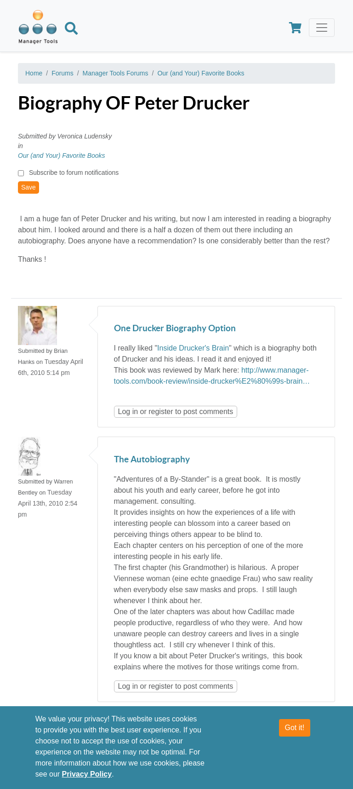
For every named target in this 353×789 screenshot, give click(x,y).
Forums (62, 73)
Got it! (295, 733)
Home (33, 73)
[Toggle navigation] (322, 27)
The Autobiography (152, 459)
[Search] (71, 30)
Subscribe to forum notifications (74, 172)
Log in (128, 411)
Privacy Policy (87, 779)
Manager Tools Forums (115, 73)
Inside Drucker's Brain (193, 348)
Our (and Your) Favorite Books (200, 73)
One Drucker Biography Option (175, 328)
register (160, 411)
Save (28, 187)
